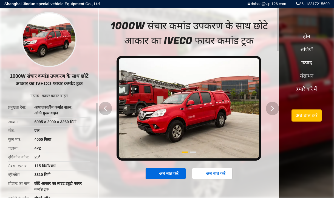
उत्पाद (34, 96)
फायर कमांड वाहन (55, 96)
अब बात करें (166, 173)
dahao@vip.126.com (268, 4)
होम (306, 36)
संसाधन (306, 76)
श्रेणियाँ (306, 49)
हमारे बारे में (306, 89)
